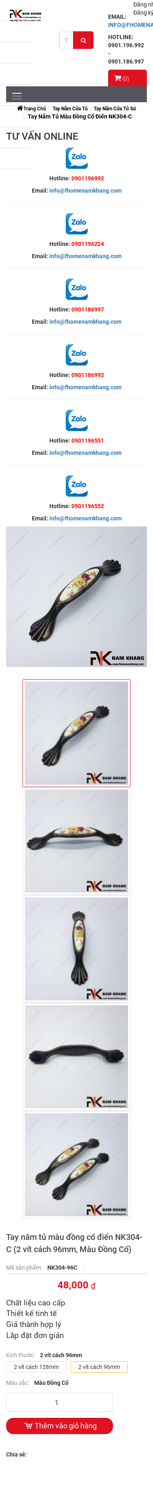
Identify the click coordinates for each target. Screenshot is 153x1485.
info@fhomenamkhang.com (85, 190)
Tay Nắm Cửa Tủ (70, 109)
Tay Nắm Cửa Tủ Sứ (115, 109)
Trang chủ (34, 109)
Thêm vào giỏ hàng (59, 1426)
